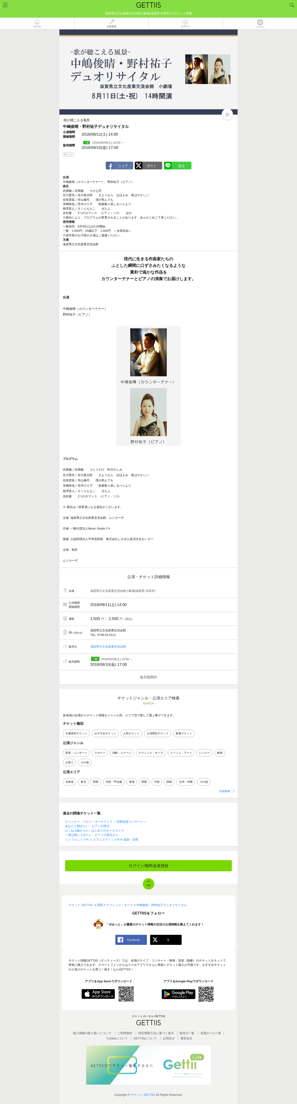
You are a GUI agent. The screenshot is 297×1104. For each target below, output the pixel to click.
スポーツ (99, 752)
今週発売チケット (76, 733)
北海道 (69, 781)
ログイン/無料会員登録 (149, 866)
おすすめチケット (105, 733)
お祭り (69, 762)
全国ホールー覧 (210, 1033)
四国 (169, 781)
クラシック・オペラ (150, 752)
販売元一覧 (187, 1033)
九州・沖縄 (186, 781)
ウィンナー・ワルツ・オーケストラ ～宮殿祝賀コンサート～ (105, 821)
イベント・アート (181, 752)
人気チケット (131, 733)
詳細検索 (224, 791)
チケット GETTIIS (143, 1094)
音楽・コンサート (76, 752)
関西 (144, 781)
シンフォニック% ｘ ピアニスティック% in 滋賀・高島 (101, 839)
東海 (132, 781)
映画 (220, 752)
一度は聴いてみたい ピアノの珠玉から (92, 835)
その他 (85, 762)
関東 (95, 781)
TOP (148, 885)
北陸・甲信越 (114, 781)
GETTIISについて (145, 1038)
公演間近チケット (158, 733)
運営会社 (186, 1038)
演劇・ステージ (121, 752)
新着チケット (184, 733)
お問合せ (169, 1038)
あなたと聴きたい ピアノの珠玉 (87, 826)
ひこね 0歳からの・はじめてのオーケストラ (94, 830)
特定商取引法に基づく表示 (156, 1033)
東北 (83, 781)
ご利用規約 (124, 1033)
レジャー (204, 752)
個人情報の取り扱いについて (92, 1033)
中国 (156, 781)
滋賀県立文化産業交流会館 (108, 646)
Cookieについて (117, 1038)
